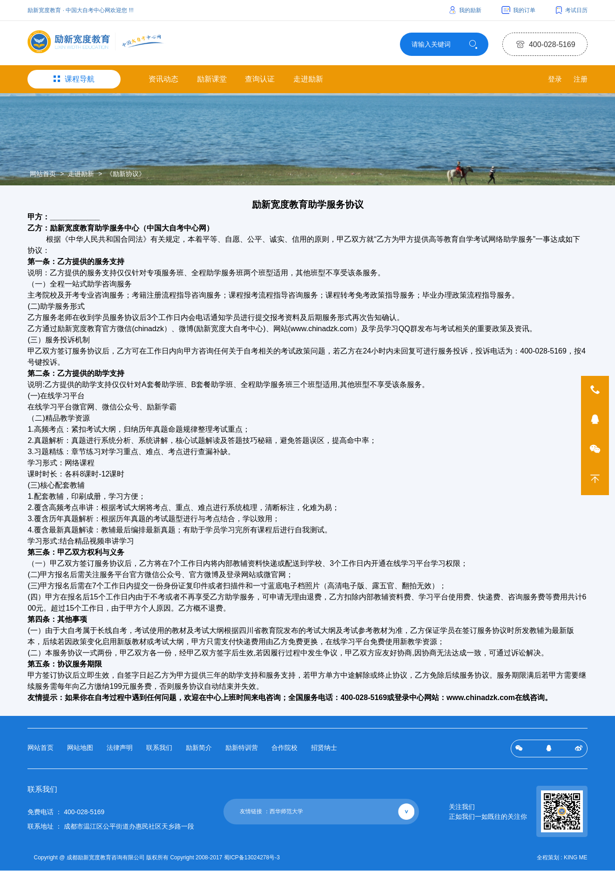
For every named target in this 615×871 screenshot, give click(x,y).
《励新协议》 (125, 176)
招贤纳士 (324, 750)
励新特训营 (241, 750)
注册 (580, 81)
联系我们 (159, 750)
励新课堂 (212, 81)
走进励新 (308, 81)
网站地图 (80, 750)
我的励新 (465, 10)
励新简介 (199, 750)
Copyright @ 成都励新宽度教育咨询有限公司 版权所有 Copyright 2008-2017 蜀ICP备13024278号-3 (160, 859)
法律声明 (120, 750)
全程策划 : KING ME (562, 859)
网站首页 (43, 176)
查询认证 (260, 81)
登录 (551, 81)
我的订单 (518, 10)
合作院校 (284, 750)
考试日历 (572, 10)
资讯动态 (163, 81)
